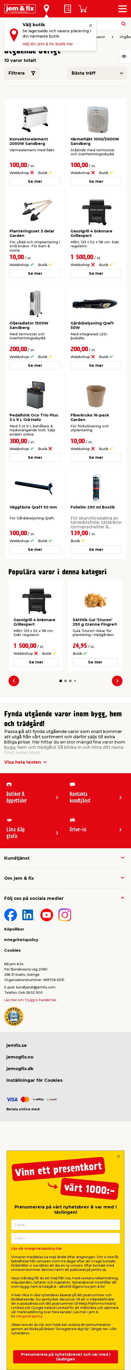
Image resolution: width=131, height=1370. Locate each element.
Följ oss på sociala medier (34, 898)
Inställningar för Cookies (34, 1080)
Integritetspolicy (21, 939)
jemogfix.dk (19, 1068)
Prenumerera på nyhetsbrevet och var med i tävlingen (65, 1357)
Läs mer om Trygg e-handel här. (30, 1000)
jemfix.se (16, 1045)
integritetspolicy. (29, 1316)
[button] (60, 681)
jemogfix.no (19, 1057)
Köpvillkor (14, 929)
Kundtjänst (16, 858)
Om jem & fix (19, 878)
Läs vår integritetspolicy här (36, 1248)
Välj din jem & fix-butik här (48, 44)
